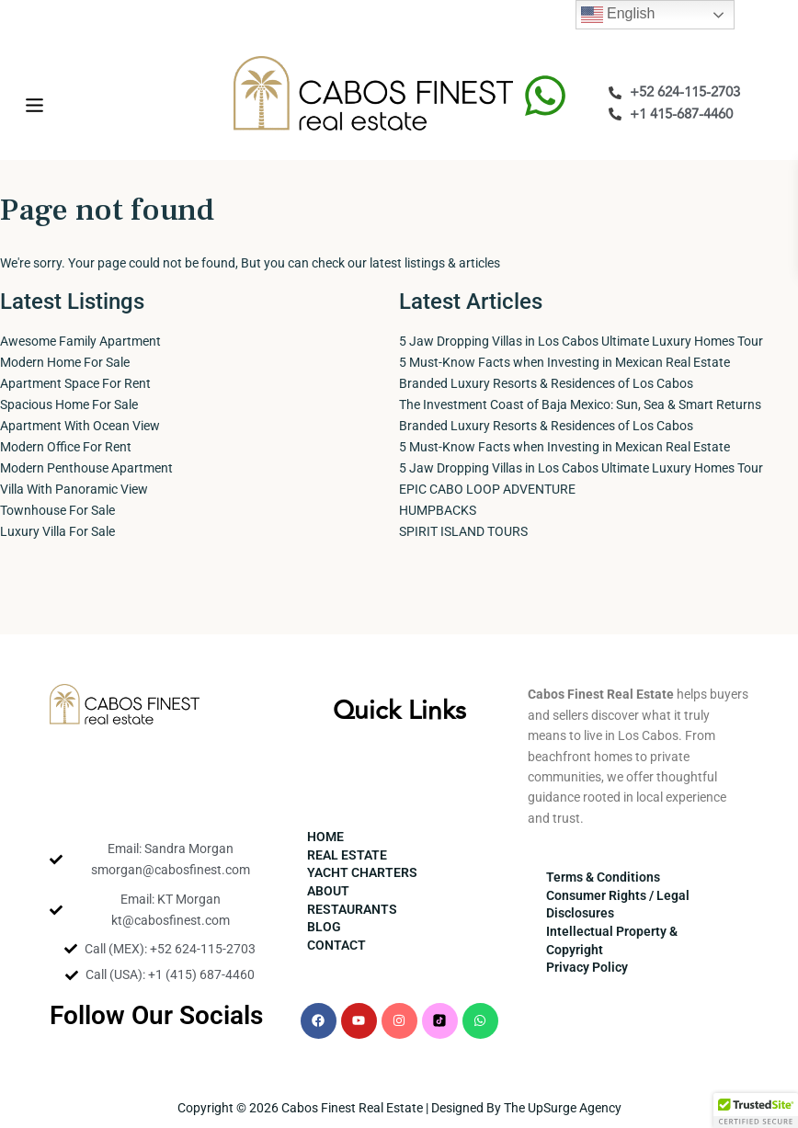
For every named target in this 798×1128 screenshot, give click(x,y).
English (618, 15)
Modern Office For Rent (65, 446)
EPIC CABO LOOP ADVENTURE (487, 489)
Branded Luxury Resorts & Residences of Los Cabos (546, 383)
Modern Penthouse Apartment (86, 468)
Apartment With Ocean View (80, 425)
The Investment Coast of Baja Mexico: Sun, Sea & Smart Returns (580, 404)
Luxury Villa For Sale (57, 531)
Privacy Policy (587, 967)
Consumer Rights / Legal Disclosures (618, 904)
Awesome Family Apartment (80, 341)
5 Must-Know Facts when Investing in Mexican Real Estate (564, 362)
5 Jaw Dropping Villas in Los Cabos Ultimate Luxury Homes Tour (581, 341)
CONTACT (336, 945)
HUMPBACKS (437, 510)
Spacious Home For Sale (69, 404)
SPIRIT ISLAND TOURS (463, 531)
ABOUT (328, 890)
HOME (325, 836)
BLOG (324, 926)
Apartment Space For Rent (75, 383)
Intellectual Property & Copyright (612, 940)
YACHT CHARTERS (362, 872)
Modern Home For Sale (65, 362)
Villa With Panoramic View (74, 489)
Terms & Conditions (603, 877)
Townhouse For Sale (57, 510)
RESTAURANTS (352, 909)
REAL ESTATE (347, 855)
